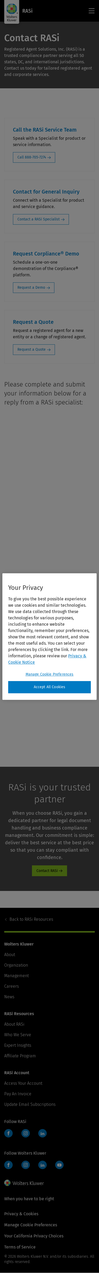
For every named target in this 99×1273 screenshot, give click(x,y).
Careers (11, 986)
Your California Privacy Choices (33, 1235)
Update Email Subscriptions (29, 1104)
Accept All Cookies (49, 687)
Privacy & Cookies (21, 1213)
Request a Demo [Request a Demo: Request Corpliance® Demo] (31, 287)
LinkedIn (42, 1133)
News (9, 996)
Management (16, 975)
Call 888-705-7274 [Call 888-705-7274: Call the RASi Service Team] (31, 157)
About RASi (14, 1024)
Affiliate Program (20, 1055)
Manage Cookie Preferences (30, 1224)
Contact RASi (47, 871)
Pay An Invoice (17, 1093)
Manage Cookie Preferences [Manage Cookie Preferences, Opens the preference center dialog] (50, 674)
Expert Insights (17, 1045)
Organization (16, 965)
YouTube (59, 1165)
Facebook (8, 1133)
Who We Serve (17, 1034)
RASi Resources (31, 919)
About (9, 954)
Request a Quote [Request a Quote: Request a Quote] (31, 349)
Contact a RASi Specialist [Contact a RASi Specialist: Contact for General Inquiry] (38, 219)
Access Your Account (23, 1083)
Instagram (25, 1133)
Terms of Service (20, 1247)
